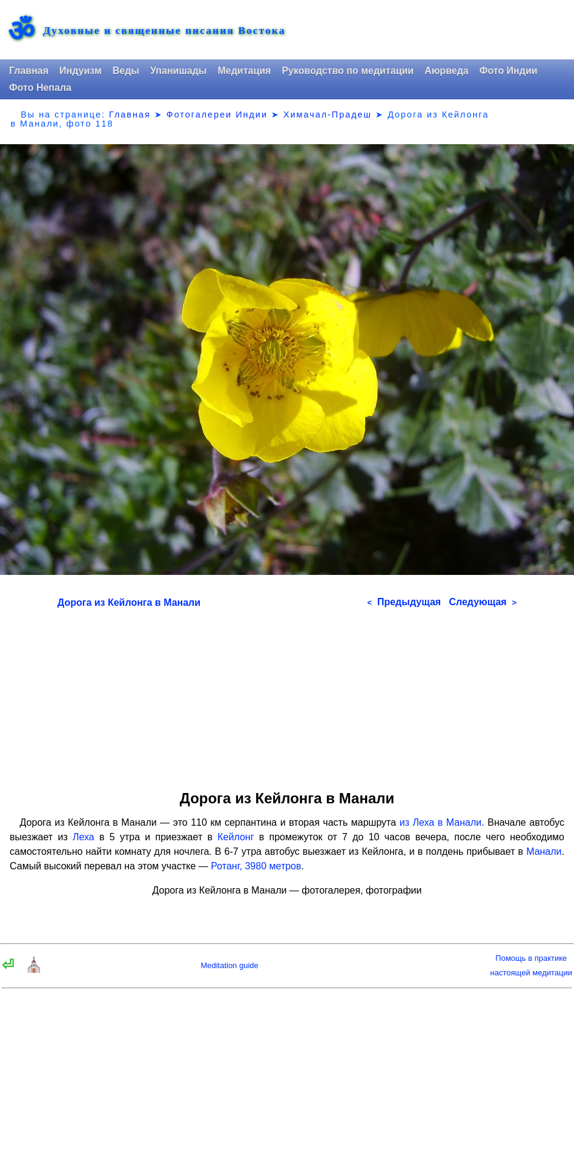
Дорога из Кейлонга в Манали (129, 602)
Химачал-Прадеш (327, 114)
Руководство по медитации (348, 70)
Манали (543, 851)
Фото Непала (40, 87)
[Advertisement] (287, 695)
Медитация (244, 70)
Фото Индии (509, 70)
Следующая (482, 602)
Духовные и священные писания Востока (164, 31)
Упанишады (178, 70)
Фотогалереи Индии (217, 114)
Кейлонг (235, 837)
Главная (28, 70)
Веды (126, 70)
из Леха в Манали (441, 822)
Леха (83, 837)
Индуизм (80, 70)
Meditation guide (229, 965)
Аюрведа (446, 70)
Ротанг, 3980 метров (256, 866)
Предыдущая (404, 602)
